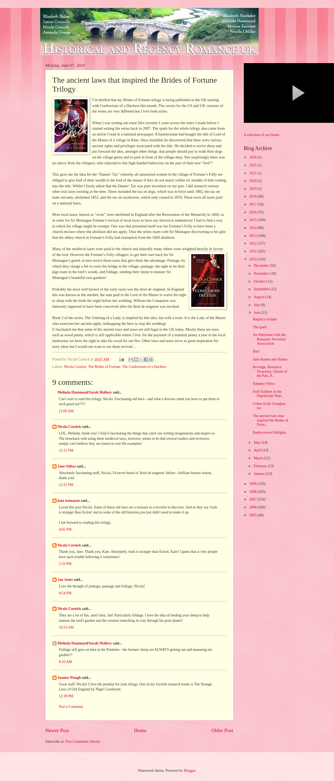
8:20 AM (65, 662)
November (262, 273)
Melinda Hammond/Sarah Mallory (85, 392)
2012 (253, 243)
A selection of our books (262, 135)
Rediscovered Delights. (270, 432)
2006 (253, 507)
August (259, 297)
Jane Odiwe (67, 466)
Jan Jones (65, 580)
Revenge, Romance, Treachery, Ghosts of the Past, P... (270, 371)
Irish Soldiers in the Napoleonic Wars (267, 394)
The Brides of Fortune (104, 367)
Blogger (189, 771)
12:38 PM (66, 696)
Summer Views (264, 384)
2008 (253, 492)
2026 (253, 157)
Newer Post (57, 730)
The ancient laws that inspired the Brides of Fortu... (270, 420)
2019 (253, 189)
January (260, 474)
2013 (253, 236)
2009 (253, 484)
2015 (253, 220)
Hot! (256, 351)
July (257, 305)
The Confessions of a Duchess (144, 367)
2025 (253, 165)
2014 (253, 228)
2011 (253, 251)
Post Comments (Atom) (82, 741)
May (257, 443)
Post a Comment (71, 707)
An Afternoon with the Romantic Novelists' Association (269, 339)
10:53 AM (66, 627)
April (258, 450)
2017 (253, 204)
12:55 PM (66, 485)
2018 (253, 196)
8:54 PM (65, 593)
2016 (253, 212)
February (261, 466)
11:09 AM (66, 411)
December (261, 266)
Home (140, 730)
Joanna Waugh (69, 678)
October (260, 281)
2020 (253, 181)
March (259, 458)
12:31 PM (66, 450)
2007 (253, 499)
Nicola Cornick (75, 367)
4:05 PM (65, 529)
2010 (253, 259)
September (262, 289)
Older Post (222, 730)
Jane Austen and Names (270, 359)
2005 (253, 515)
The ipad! (260, 327)
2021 (253, 173)
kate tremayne (69, 501)
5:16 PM (65, 564)
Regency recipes (265, 319)
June (257, 313)
